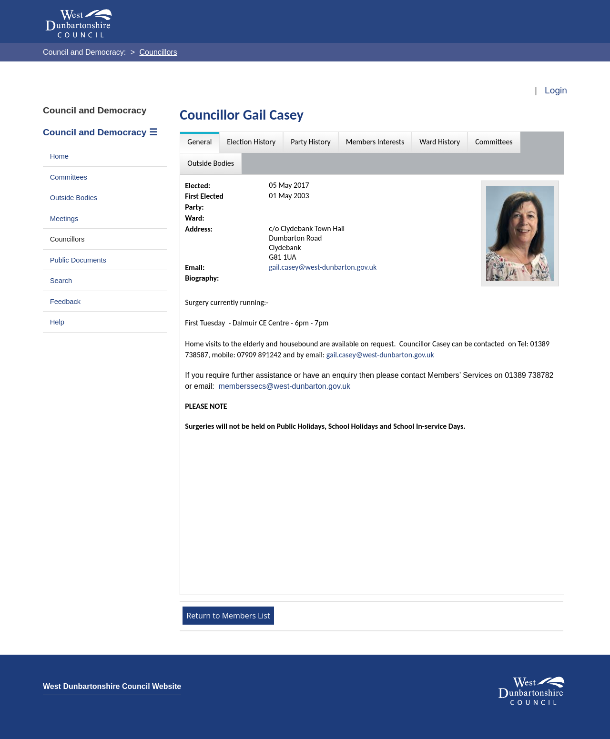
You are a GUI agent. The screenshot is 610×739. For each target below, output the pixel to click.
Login (556, 90)
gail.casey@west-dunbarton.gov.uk (322, 267)
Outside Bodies (74, 198)
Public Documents (78, 260)
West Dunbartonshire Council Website (112, 686)
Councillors (67, 239)
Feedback (65, 301)
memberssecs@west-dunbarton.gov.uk (285, 386)
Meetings (64, 219)
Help (57, 322)
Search (61, 280)
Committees (68, 177)
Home (59, 156)
